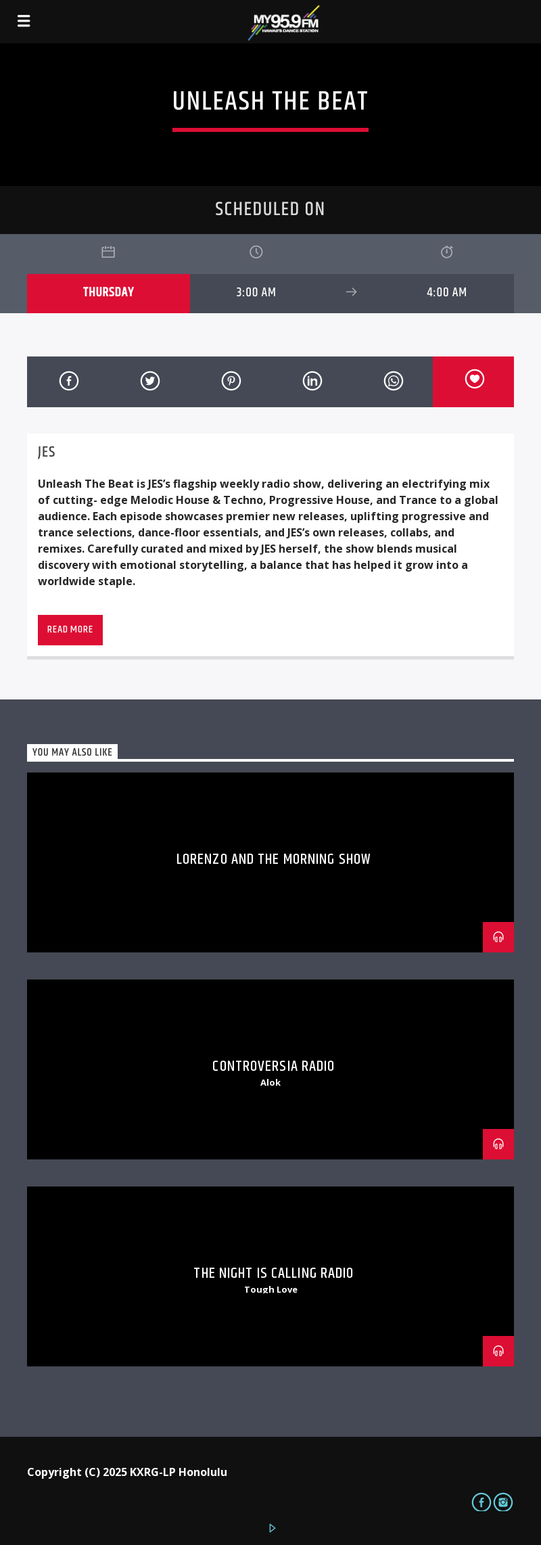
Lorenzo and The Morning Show (274, 859)
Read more (70, 629)
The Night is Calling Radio (273, 1273)
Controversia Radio (273, 1066)
